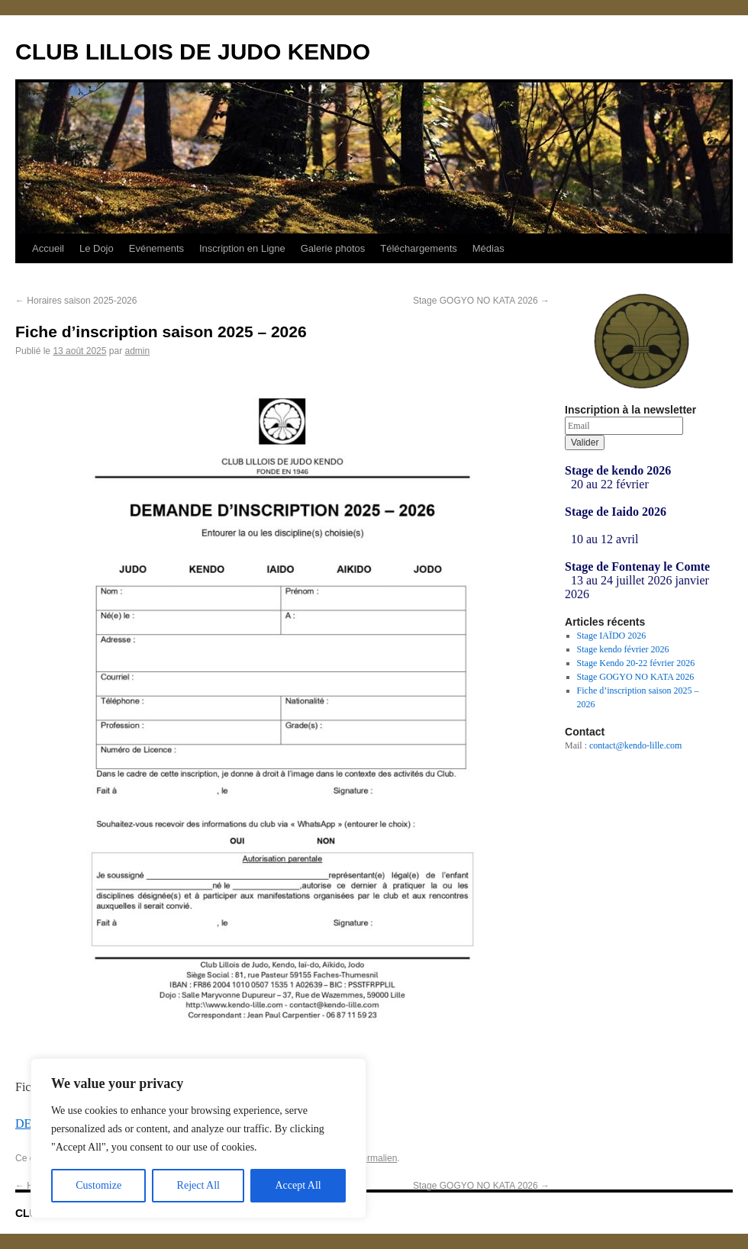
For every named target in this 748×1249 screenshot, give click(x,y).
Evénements (156, 248)
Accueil (48, 248)
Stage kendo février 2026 (623, 649)
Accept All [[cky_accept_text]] (298, 1185)
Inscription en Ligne (242, 248)
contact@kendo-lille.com (635, 745)
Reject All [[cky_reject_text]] (198, 1185)
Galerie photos (333, 248)
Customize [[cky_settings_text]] (98, 1185)
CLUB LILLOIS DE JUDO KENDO (192, 51)
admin (137, 351)
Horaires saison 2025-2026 (76, 300)
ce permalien (371, 1158)
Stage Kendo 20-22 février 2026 (636, 663)
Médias (488, 248)
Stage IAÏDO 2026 (611, 635)
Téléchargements (418, 248)
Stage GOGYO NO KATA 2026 (481, 300)
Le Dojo (96, 248)
